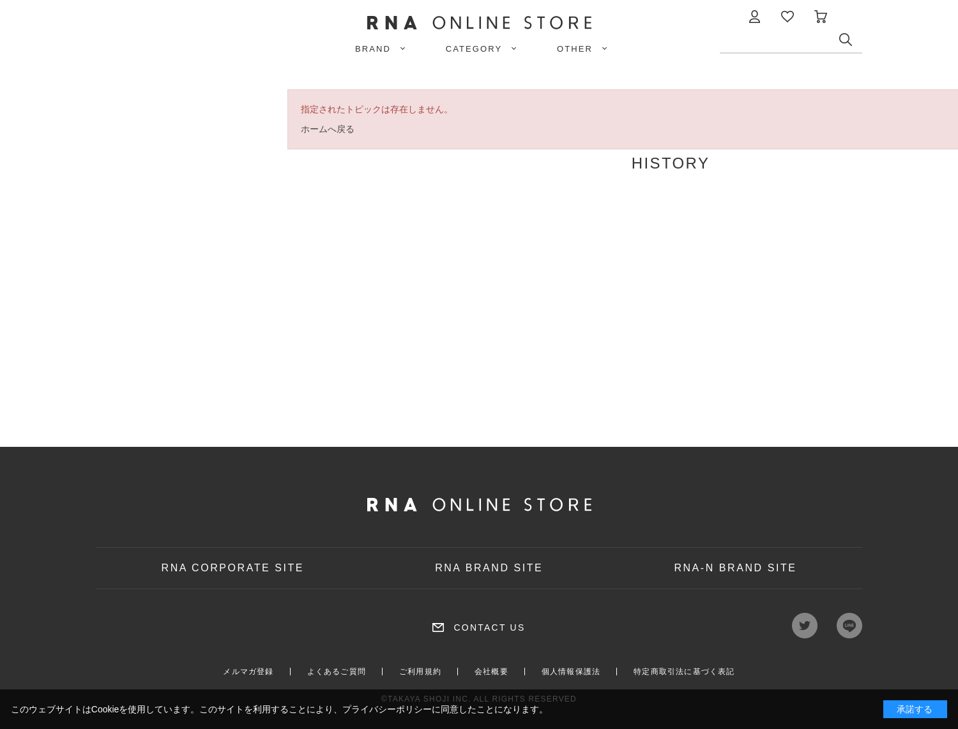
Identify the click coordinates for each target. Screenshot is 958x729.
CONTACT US (489, 627)
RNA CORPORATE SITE (233, 567)
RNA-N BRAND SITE (735, 567)
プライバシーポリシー (387, 709)
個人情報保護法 (571, 671)
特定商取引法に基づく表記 (684, 671)
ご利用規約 (420, 671)
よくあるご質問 (336, 671)
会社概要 (491, 671)
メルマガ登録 (248, 671)
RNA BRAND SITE (489, 567)
